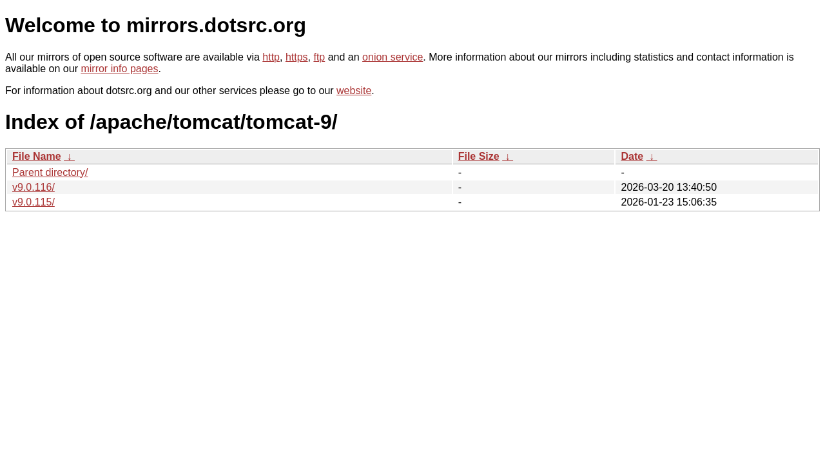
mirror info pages (119, 68)
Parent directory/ (50, 172)
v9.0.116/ (33, 187)
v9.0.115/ (33, 202)
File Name (36, 156)
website (353, 90)
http (271, 57)
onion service (392, 57)
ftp (319, 57)
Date (632, 156)
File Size (479, 156)
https (297, 57)
